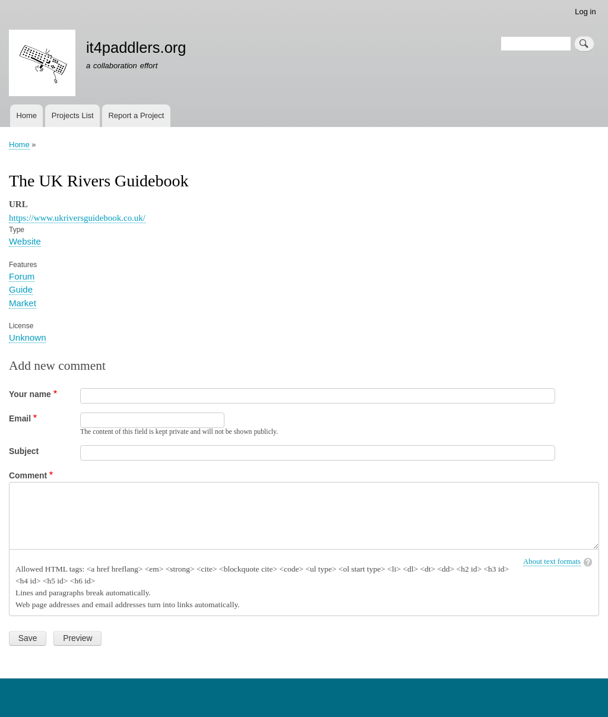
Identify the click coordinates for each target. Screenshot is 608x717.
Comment (28, 475)
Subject (24, 451)
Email (20, 418)
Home (26, 115)
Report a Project (136, 115)
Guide (21, 289)
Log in (585, 11)
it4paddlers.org (136, 47)
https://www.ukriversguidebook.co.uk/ (77, 218)
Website (25, 241)
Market (22, 303)
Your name (30, 394)
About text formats (552, 561)
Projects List (73, 115)
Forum (21, 276)
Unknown (27, 337)
